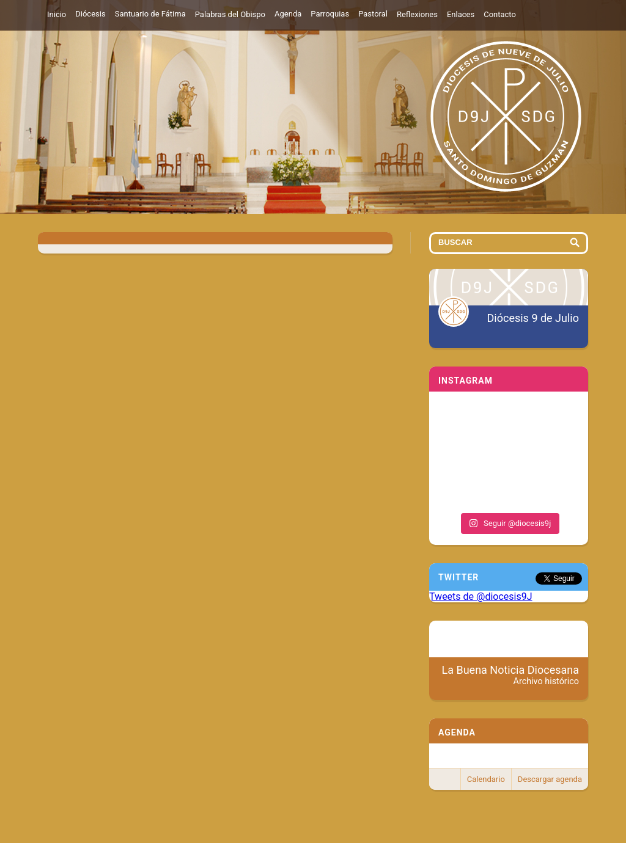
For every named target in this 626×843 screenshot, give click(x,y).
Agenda (287, 13)
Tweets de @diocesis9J (480, 596)
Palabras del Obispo (230, 14)
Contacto (500, 14)
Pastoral (373, 13)
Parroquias (330, 13)
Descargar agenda (550, 779)
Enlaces (460, 14)
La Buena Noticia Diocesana (511, 675)
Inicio (56, 14)
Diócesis (90, 13)
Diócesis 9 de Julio (533, 318)
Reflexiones (417, 14)
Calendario (486, 779)
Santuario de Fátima (150, 13)
